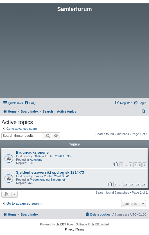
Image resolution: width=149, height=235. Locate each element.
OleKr (37, 156)
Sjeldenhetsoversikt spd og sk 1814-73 (50, 172)
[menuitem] (29, 103)
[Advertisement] (74, 54)
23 (125, 184)
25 (137, 184)
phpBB (60, 224)
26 (143, 184)
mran (36, 176)
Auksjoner (37, 159)
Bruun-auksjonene (32, 152)
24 (131, 184)
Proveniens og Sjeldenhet (47, 179)
